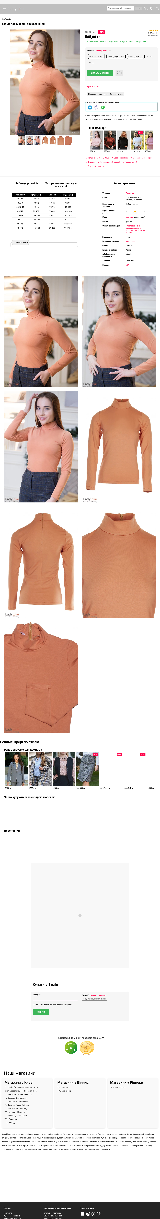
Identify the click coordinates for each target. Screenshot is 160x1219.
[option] (21, 140)
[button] (5, 8)
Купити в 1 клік (94, 86)
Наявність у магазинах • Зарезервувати (105, 94)
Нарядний (148, 158)
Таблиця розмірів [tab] (27, 183)
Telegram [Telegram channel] (93, 1214)
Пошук (138, 8)
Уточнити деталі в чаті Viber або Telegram (52, 1005)
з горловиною (132, 226)
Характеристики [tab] (124, 183)
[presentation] (152, 141)
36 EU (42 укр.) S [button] (96, 56)
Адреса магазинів (12, 1216)
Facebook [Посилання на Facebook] (82, 1214)
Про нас (7, 1208)
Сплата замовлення (53, 1216)
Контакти (8, 1213)
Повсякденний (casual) (110, 162)
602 (127, 265)
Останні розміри (121, 158)
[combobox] (124, 8)
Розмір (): (99, 50)
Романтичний (131, 162)
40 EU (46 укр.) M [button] (135, 56)
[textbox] (120, 8)
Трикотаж (130, 193)
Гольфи (91, 158)
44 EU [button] (91, 63)
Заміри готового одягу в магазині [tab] (61, 185)
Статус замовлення (52, 1213)
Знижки (136, 158)
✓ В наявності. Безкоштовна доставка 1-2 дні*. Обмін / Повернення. (115, 42)
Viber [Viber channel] (99, 1214)
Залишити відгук (20, 242)
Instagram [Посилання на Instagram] (88, 1214)
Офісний (92, 162)
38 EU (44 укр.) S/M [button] (116, 56)
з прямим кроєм (133, 227)
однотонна (130, 241)
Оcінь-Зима (104, 158)
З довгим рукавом (96, 166)
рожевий (129, 217)
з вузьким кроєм (133, 229)
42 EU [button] (149, 56)
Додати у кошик (100, 73)
